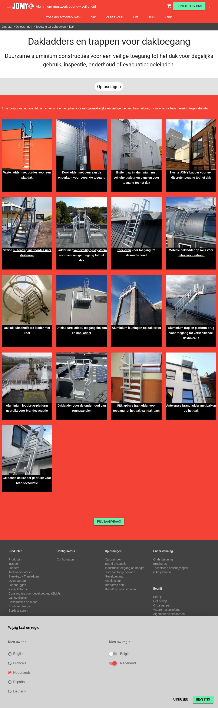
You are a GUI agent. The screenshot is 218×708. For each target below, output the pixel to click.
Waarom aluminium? (167, 609)
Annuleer (180, 699)
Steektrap (124, 250)
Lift (136, 17)
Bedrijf (157, 597)
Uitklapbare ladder (69, 328)
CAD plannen (162, 572)
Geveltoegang (114, 576)
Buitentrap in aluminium (133, 172)
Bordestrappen (18, 610)
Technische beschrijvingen (170, 568)
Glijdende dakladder (17, 478)
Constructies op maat (23, 602)
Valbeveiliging (18, 597)
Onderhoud (114, 17)
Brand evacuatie (115, 563)
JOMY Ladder (189, 172)
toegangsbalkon (95, 328)
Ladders (14, 568)
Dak (93, 17)
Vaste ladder (12, 172)
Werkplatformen (19, 589)
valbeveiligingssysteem (90, 250)
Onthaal (7, 26)
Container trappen (20, 606)
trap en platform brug (199, 328)
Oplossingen (24, 26)
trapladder (141, 405)
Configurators (66, 559)
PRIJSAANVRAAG (109, 521)
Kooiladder (69, 172)
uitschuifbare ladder (29, 328)
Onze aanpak (162, 605)
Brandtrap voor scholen (120, 589)
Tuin (151, 17)
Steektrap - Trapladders (24, 576)
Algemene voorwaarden (169, 614)
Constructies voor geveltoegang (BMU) (34, 593)
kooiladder (83, 333)
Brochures (160, 563)
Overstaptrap (17, 580)
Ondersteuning (163, 559)
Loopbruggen (17, 585)
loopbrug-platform (35, 405)
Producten (15, 559)
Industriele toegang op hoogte (124, 568)
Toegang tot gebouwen (63, 17)
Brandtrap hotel (115, 585)
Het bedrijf (160, 601)
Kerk (168, 17)
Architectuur (113, 580)
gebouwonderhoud (191, 255)
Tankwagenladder (20, 572)
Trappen (14, 563)
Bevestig (203, 699)
